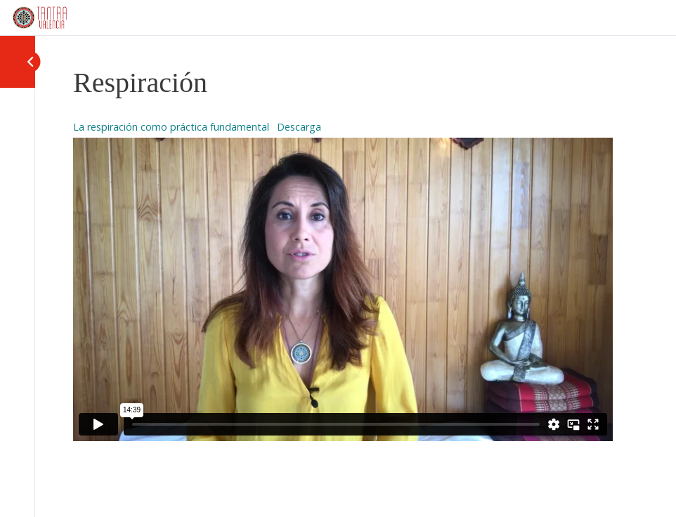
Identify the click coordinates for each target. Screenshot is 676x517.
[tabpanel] (343, 279)
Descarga (299, 126)
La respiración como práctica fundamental (171, 126)
